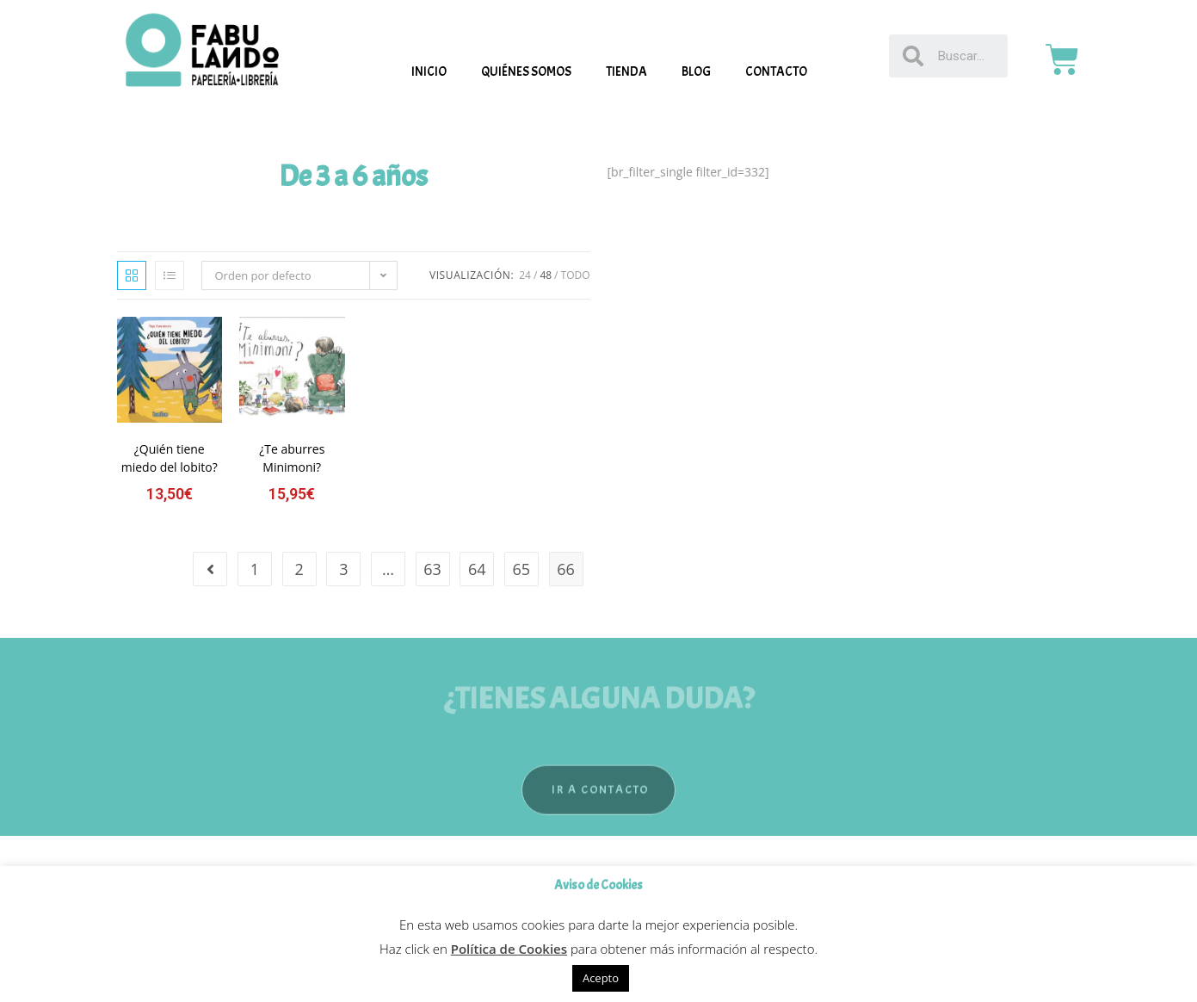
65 (522, 569)
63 (432, 569)
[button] (598, 808)
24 (525, 275)
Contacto (776, 72)
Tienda (626, 72)
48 (546, 275)
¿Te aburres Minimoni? (291, 458)
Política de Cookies (509, 948)
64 (477, 569)
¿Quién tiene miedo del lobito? (169, 458)
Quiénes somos (526, 72)
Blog (696, 72)
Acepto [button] (601, 978)
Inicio (429, 72)
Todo (575, 275)
